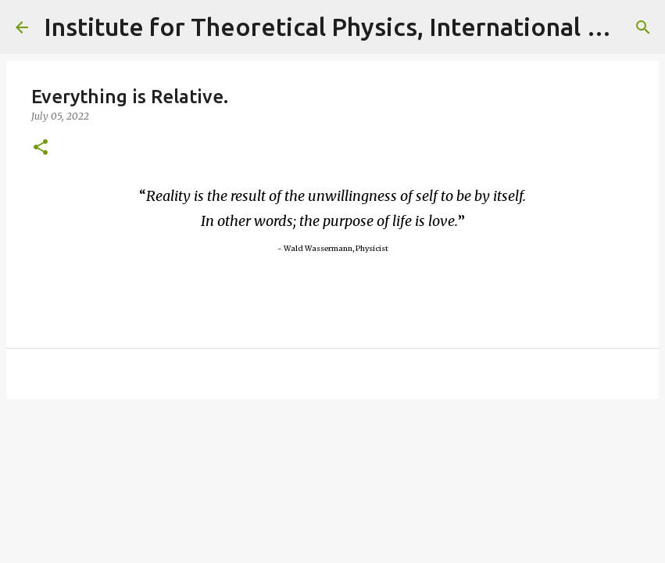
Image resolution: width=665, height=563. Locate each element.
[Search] (643, 27)
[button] (40, 148)
